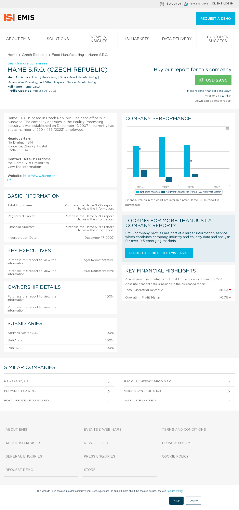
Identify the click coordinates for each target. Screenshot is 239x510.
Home (12, 55)
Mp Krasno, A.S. (16, 381)
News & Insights (98, 39)
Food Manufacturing (68, 55)
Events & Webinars (102, 429)
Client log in (222, 3)
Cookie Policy (175, 456)
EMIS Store (196, 4)
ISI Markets (137, 39)
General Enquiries (23, 456)
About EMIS (18, 39)
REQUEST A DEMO (215, 18)
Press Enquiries (99, 456)
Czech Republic (34, 55)
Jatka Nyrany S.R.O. (140, 400)
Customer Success (218, 39)
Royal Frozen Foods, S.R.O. (26, 400)
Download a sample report (213, 100)
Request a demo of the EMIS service (159, 253)
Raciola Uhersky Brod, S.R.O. (148, 381)
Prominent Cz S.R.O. (20, 391)
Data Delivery (176, 39)
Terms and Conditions (184, 429)
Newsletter (96, 443)
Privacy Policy (176, 443)
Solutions (57, 39)
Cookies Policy (174, 491)
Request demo (19, 470)
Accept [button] (176, 500)
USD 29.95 (213, 80)
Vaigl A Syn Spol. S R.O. (142, 391)
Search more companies (27, 63)
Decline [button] (193, 500)
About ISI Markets (23, 443)
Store (89, 470)
